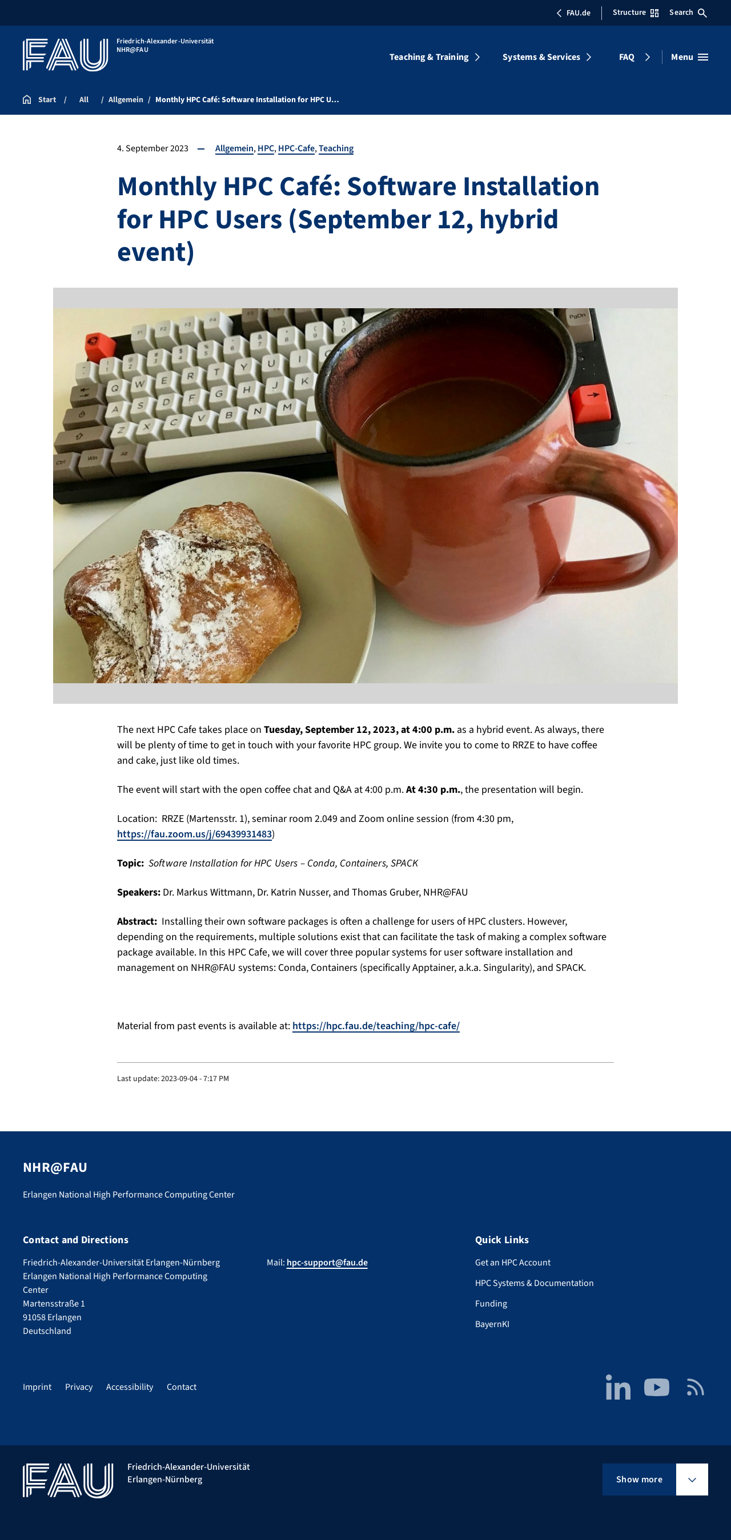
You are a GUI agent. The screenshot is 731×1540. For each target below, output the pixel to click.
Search (688, 12)
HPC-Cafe (296, 148)
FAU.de (573, 13)
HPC (266, 148)
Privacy (79, 1387)
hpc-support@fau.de (327, 1262)
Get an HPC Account (513, 1262)
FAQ (626, 57)
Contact (181, 1387)
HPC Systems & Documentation (534, 1283)
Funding (491, 1303)
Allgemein (234, 148)
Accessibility (129, 1387)
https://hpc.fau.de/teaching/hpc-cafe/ (376, 1026)
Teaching (336, 148)
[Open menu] (689, 57)
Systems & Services (541, 57)
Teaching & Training (429, 57)
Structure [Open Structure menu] (635, 12)
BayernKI (492, 1324)
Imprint (37, 1387)
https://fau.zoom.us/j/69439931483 (194, 834)
